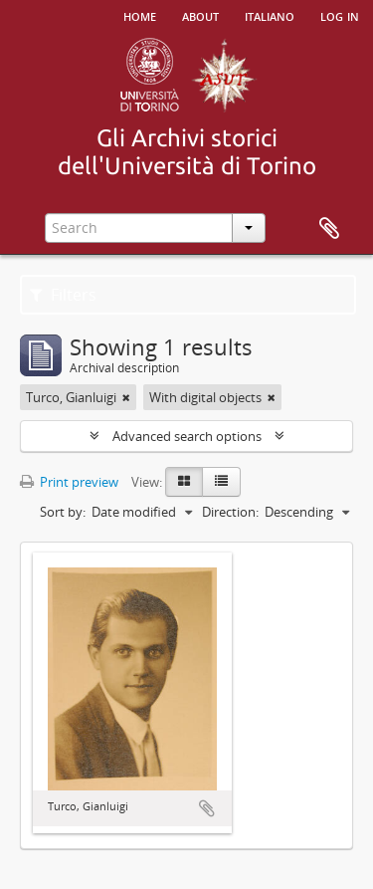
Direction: (230, 512)
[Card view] (184, 482)
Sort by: (63, 512)
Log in (339, 15)
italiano (269, 15)
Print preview (69, 482)
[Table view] (221, 482)
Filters (63, 295)
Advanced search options (187, 436)
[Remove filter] (126, 397)
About (200, 15)
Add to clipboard (207, 808)
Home (139, 15)
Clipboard (329, 229)
